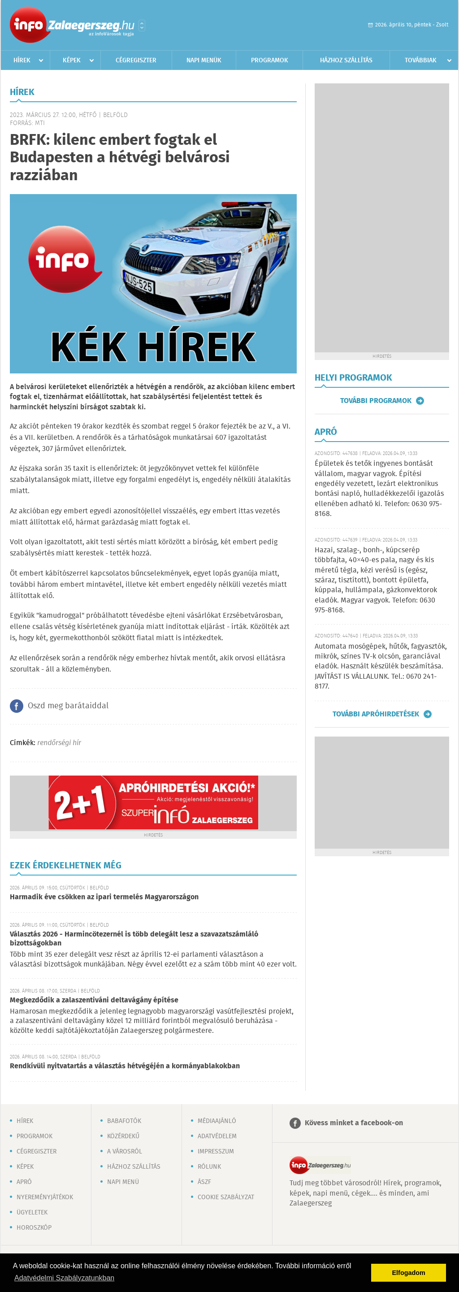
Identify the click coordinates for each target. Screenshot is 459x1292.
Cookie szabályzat (226, 1197)
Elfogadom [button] (408, 1272)
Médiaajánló (217, 1121)
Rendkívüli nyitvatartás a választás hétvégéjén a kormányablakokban (125, 1066)
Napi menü (123, 1182)
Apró (24, 1182)
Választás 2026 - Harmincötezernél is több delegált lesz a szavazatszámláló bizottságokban (134, 939)
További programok (375, 401)
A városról (124, 1152)
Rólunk (209, 1167)
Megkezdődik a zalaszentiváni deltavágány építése (94, 1000)
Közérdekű (123, 1136)
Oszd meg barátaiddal (68, 706)
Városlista (142, 25)
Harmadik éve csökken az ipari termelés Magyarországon (104, 897)
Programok (269, 60)
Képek (72, 60)
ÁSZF (204, 1182)
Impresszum (216, 1152)
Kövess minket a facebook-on (354, 1123)
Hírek (21, 60)
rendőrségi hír (59, 743)
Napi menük (203, 60)
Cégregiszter (136, 60)
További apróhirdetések (376, 714)
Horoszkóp (34, 1228)
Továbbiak (421, 60)
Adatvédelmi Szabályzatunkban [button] (64, 1278)
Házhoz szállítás (346, 60)
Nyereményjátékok (45, 1197)
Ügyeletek (32, 1213)
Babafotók (124, 1121)
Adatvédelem (217, 1136)
